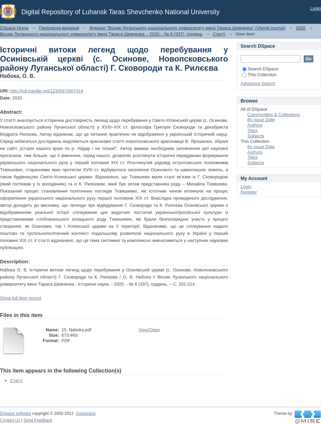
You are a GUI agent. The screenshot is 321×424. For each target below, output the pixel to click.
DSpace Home (14, 27)
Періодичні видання (59, 27)
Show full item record (20, 297)
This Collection (259, 74)
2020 (300, 27)
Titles (252, 130)
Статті (219, 34)
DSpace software (15, 413)
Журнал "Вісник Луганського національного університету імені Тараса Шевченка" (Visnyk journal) (187, 27)
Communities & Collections (273, 114)
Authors (255, 125)
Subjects (255, 135)
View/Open (149, 329)
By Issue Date (261, 119)
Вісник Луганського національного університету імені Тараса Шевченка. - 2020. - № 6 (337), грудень (101, 34)
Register (249, 192)
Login (315, 8)
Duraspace (85, 413)
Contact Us (10, 420)
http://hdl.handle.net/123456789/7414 (46, 90)
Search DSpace (260, 68)
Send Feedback (38, 420)
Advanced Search (258, 83)
